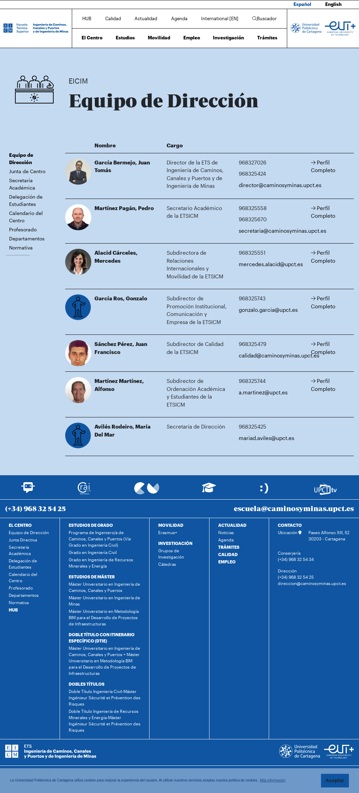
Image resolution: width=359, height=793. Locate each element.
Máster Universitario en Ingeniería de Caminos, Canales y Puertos (104, 587)
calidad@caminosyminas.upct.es (279, 355)
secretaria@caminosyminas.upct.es (282, 231)
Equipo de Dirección (120, 58)
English (333, 4)
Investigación (228, 37)
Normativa (21, 248)
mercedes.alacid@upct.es (271, 264)
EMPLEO (227, 561)
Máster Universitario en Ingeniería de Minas (104, 600)
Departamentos (27, 238)
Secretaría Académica (22, 184)
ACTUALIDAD (232, 525)
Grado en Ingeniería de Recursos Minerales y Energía (101, 562)
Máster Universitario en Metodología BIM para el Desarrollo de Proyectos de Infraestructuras (104, 617)
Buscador (264, 18)
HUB (86, 18)
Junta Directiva (23, 539)
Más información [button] (272, 780)
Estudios (125, 37)
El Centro (92, 37)
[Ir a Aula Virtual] (209, 491)
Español (302, 4)
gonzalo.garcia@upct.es (268, 310)
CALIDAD (228, 554)
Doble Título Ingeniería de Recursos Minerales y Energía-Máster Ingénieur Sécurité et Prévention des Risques (104, 720)
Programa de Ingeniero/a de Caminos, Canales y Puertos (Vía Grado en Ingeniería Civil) (100, 538)
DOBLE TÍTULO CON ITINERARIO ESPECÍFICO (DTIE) (102, 637)
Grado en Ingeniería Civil (93, 552)
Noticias (226, 532)
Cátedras (167, 564)
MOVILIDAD (170, 525)
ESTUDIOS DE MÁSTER (92, 576)
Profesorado (23, 229)
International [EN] (219, 18)
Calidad (113, 18)
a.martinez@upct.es (263, 392)
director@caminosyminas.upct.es (280, 185)
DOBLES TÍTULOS (87, 684)
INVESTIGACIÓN (175, 543)
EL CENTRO (20, 525)
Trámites (267, 37)
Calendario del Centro (26, 216)
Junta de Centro (27, 171)
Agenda (179, 18)
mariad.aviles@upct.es (266, 438)
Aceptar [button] (335, 780)
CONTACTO (290, 525)
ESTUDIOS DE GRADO (91, 525)
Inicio (74, 58)
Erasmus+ (167, 532)
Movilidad (159, 37)
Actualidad (146, 18)
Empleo (191, 37)
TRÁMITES (228, 547)
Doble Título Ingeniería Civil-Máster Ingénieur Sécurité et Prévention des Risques (104, 697)
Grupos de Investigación (171, 553)
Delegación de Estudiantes (26, 200)
